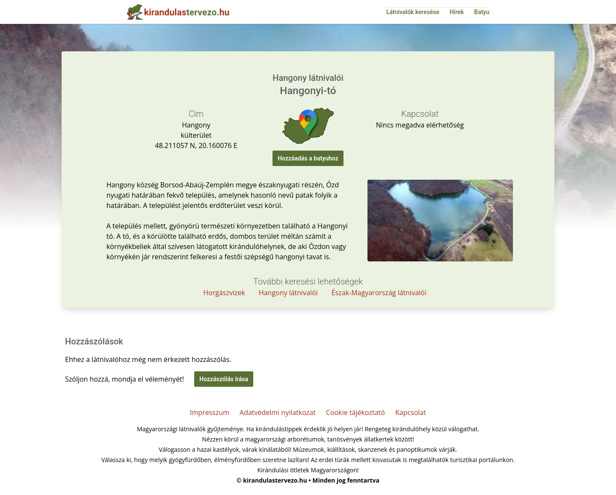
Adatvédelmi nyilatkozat (278, 412)
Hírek (457, 12)
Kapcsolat (410, 412)
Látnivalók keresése (412, 12)
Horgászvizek (224, 292)
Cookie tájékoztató (355, 412)
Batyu (481, 12)
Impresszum (209, 412)
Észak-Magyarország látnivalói (379, 292)
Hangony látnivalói (288, 292)
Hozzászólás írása (223, 379)
